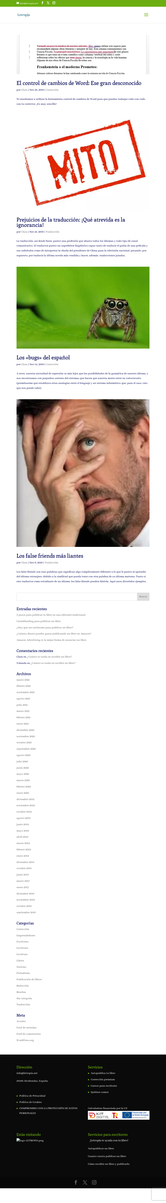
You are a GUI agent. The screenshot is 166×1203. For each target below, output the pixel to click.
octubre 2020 (24, 742)
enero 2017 (23, 887)
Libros (20, 960)
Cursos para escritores (104, 1086)
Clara (24, 90)
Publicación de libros (29, 979)
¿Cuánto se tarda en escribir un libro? (49, 657)
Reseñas (21, 992)
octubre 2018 (24, 868)
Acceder (21, 1021)
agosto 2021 (23, 698)
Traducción (52, 232)
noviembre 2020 (26, 736)
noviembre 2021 (26, 692)
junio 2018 (23, 874)
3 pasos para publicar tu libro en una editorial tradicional (51, 615)
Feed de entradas (27, 1027)
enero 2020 (23, 793)
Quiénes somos (100, 1092)
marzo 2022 (23, 680)
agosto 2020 (23, 755)
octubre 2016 (24, 906)
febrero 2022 (24, 686)
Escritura (22, 954)
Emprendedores (26, 935)
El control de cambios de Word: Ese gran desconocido (79, 82)
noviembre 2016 (26, 900)
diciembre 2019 (25, 799)
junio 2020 (23, 768)
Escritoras (23, 941)
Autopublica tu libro (103, 1073)
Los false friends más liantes (50, 555)
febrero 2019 (24, 849)
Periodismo (23, 973)
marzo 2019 (23, 843)
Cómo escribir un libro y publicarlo (108, 1164)
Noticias (21, 967)
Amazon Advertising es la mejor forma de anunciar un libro (51, 640)
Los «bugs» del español (43, 357)
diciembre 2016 (25, 893)
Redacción (23, 986)
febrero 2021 (24, 717)
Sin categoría (24, 998)
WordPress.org (25, 1040)
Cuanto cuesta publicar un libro (107, 1156)
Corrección (52, 90)
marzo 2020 (23, 780)
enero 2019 (23, 856)
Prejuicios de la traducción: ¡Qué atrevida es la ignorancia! (71, 222)
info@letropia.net (27, 1073)
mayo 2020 (23, 774)
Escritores (22, 948)
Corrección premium (103, 1079)
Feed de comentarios (29, 1034)
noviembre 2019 (26, 805)
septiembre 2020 (26, 749)
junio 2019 (23, 824)
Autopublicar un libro (101, 1148)
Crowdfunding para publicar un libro (39, 621)
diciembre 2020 (25, 730)
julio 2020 (22, 761)
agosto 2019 (23, 818)
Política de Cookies (30, 1102)
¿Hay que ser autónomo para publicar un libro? (45, 627)
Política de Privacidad (32, 1096)
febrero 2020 (24, 786)
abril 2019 (22, 837)
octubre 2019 (24, 812)
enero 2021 (23, 724)
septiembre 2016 (26, 912)
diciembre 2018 (25, 862)
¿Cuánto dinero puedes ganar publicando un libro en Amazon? (54, 634)
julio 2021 (22, 705)
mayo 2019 (23, 831)
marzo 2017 (23, 881)
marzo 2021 (23, 711)
